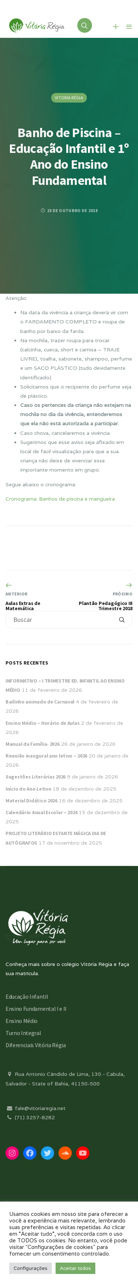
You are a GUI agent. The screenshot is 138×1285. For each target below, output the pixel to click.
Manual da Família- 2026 (33, 744)
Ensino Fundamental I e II (36, 1008)
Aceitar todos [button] (75, 1268)
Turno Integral (23, 1033)
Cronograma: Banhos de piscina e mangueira (60, 498)
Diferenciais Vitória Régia (36, 1045)
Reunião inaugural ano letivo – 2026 (46, 755)
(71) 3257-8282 (30, 1117)
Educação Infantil (27, 996)
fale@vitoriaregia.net (36, 1108)
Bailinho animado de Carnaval (40, 701)
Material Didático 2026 (31, 800)
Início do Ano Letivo (28, 788)
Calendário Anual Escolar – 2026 (41, 812)
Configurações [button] (30, 1268)
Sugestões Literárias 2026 (36, 776)
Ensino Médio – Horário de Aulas (42, 723)
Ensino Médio (22, 1020)
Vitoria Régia (69, 97)
